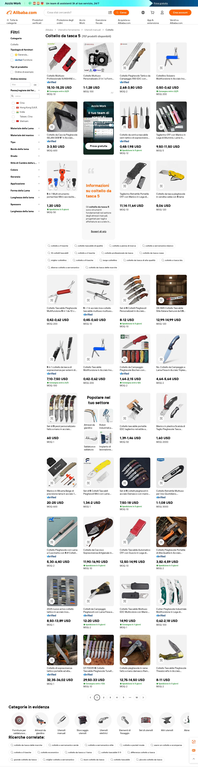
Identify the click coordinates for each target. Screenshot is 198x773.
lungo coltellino (108, 260)
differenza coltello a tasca (141, 752)
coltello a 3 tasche (21, 752)
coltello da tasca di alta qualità (139, 260)
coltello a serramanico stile (99, 745)
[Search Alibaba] (76, 12)
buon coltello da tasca (92, 759)
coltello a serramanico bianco (157, 246)
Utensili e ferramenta (69, 29)
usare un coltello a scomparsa (166, 745)
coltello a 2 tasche (85, 253)
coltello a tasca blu (172, 260)
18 (137, 697)
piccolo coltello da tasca (149, 759)
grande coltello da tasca (24, 759)
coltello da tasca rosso (151, 253)
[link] (193, 741)
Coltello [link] (110, 29)
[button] (110, 12)
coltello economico (48, 752)
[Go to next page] (143, 697)
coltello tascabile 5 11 (109, 752)
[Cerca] (121, 12)
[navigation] (25, 364)
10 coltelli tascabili (58, 253)
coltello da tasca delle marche (101, 267)
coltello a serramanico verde (64, 745)
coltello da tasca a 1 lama (78, 752)
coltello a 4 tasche (58, 246)
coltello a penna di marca (122, 246)
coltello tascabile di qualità (88, 246)
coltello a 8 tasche (83, 260)
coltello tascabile (120, 759)
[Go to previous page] (90, 697)
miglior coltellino (57, 260)
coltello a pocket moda (132, 745)
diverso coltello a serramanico (63, 267)
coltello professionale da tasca (117, 253)
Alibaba (49, 29)
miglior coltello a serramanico (58, 759)
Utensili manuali (92, 29)
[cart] (153, 13)
